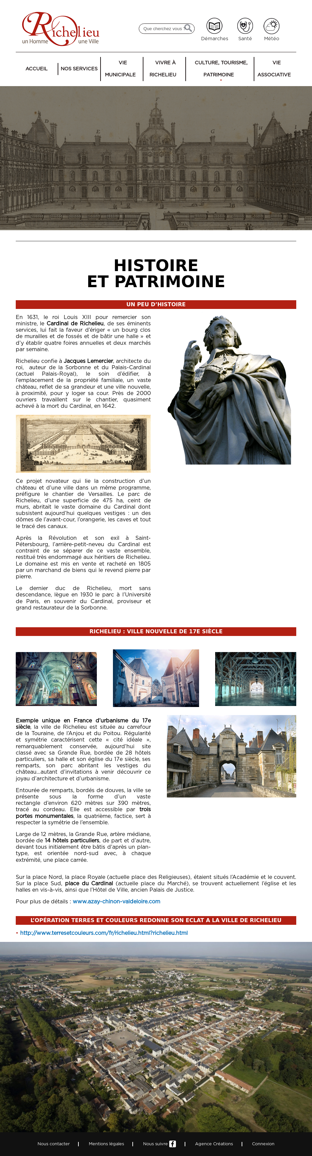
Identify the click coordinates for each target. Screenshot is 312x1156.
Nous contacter (54, 1144)
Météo (271, 38)
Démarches (214, 38)
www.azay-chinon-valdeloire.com (116, 901)
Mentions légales (106, 1144)
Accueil (36, 68)
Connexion (263, 1144)
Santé (245, 38)
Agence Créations (214, 1144)
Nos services (79, 68)
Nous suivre (159, 1144)
